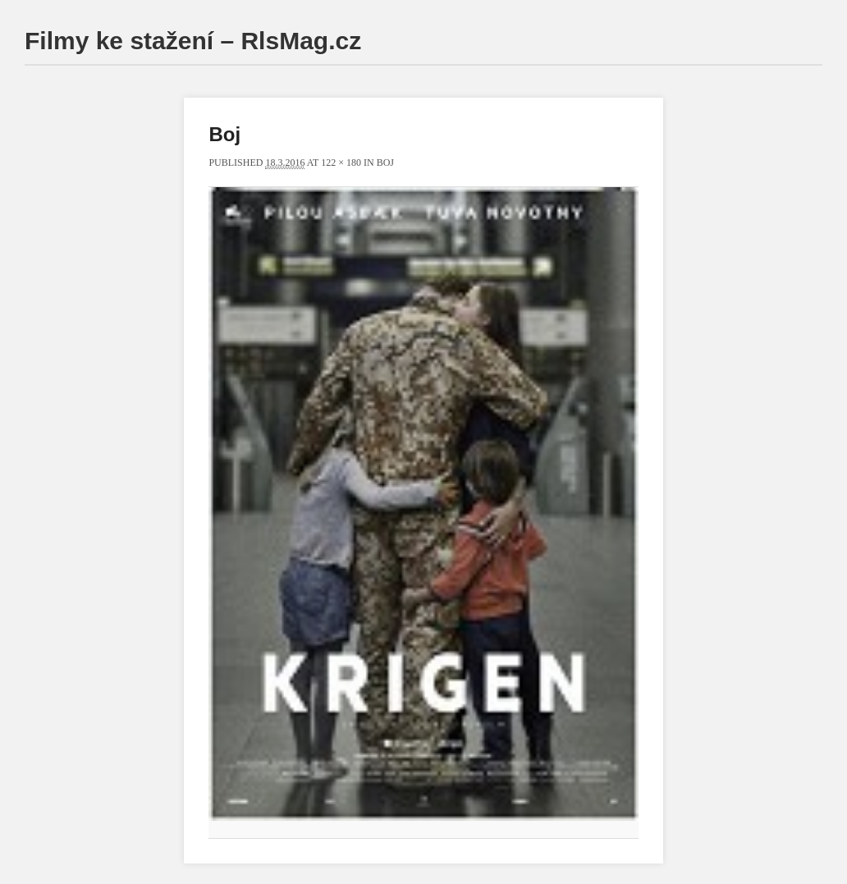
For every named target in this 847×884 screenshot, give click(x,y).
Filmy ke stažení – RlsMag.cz (193, 40)
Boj (385, 162)
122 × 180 (341, 162)
